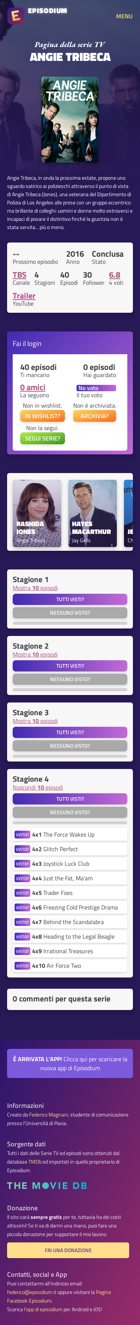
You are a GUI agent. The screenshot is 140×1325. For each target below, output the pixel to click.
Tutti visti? (70, 599)
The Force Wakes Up (63, 834)
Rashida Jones (31, 528)
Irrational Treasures (62, 950)
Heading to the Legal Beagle (73, 936)
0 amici (33, 387)
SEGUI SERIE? (42, 438)
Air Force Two (56, 965)
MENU (124, 16)
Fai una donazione (68, 1250)
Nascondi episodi (38, 787)
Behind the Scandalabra (68, 921)
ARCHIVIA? (95, 415)
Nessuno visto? (70, 613)
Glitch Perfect (55, 848)
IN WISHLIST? (42, 415)
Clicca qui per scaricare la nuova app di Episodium (70, 1063)
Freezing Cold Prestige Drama (75, 907)
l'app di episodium (43, 1309)
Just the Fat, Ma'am (62, 878)
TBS (20, 274)
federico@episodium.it (31, 1292)
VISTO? (22, 834)
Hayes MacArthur (91, 528)
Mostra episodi (35, 587)
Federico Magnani (48, 1115)
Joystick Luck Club (60, 863)
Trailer (24, 295)
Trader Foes (52, 892)
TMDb (34, 1162)
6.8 (114, 274)
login (34, 343)
